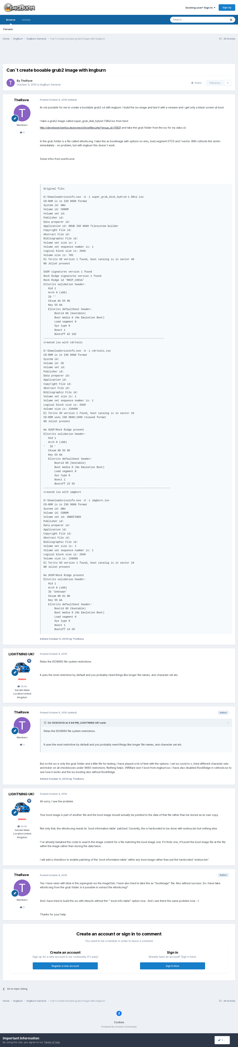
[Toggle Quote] (45, 722)
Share (196, 82)
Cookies (119, 1022)
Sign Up (227, 7)
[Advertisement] (119, 54)
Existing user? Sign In (200, 7)
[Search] (189, 20)
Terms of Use (52, 1042)
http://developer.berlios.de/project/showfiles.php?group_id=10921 (80, 127)
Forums (8, 29)
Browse (10, 21)
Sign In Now (172, 965)
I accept (224, 1040)
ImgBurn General (50, 84)
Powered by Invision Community (119, 1026)
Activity (26, 19)
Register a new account (65, 965)
